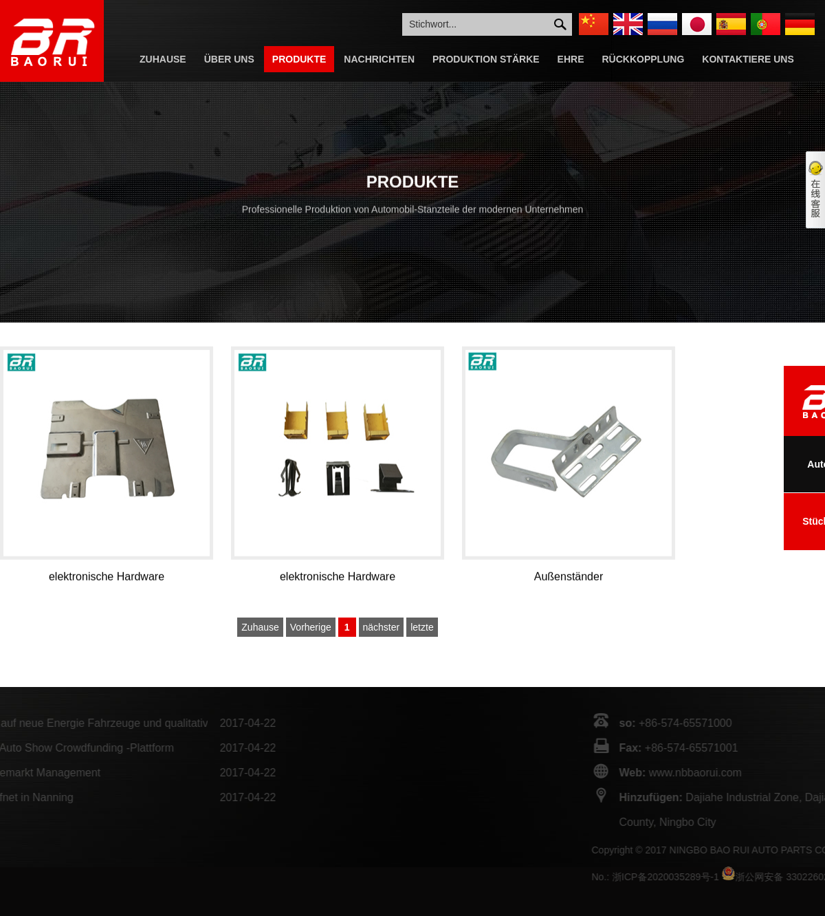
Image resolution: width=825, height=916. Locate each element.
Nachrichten (379, 59)
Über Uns (229, 59)
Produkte (299, 59)
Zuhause (163, 59)
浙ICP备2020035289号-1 (717, 876)
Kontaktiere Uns (748, 59)
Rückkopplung (643, 59)
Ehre (571, 59)
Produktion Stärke (486, 59)
